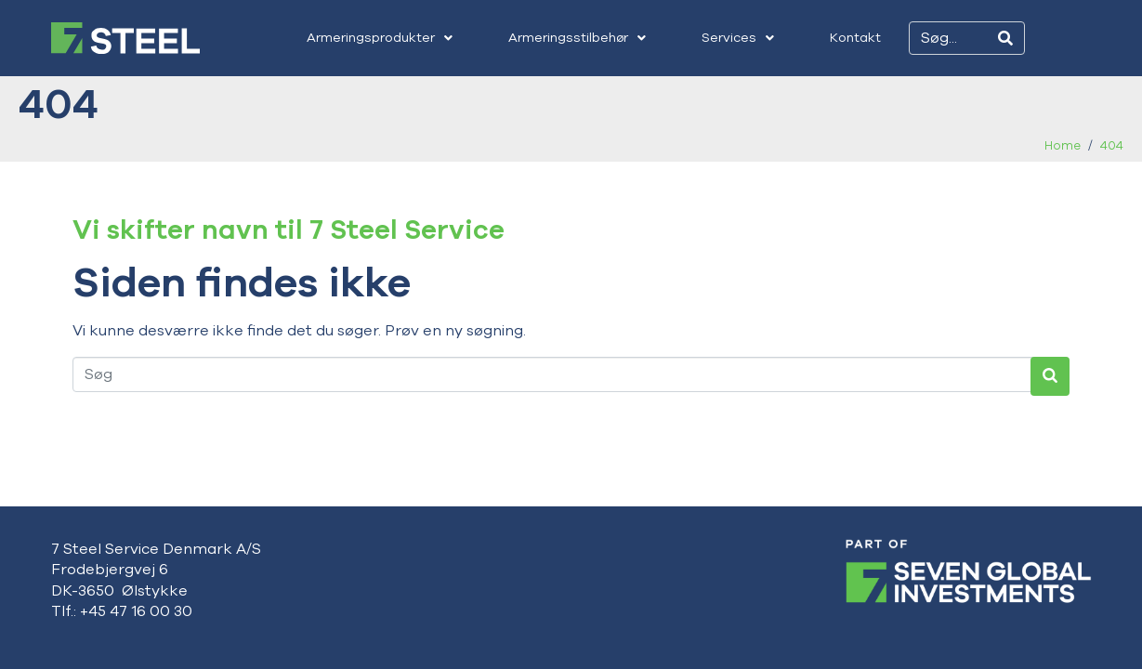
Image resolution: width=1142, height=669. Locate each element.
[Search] (1005, 38)
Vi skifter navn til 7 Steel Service (288, 230)
